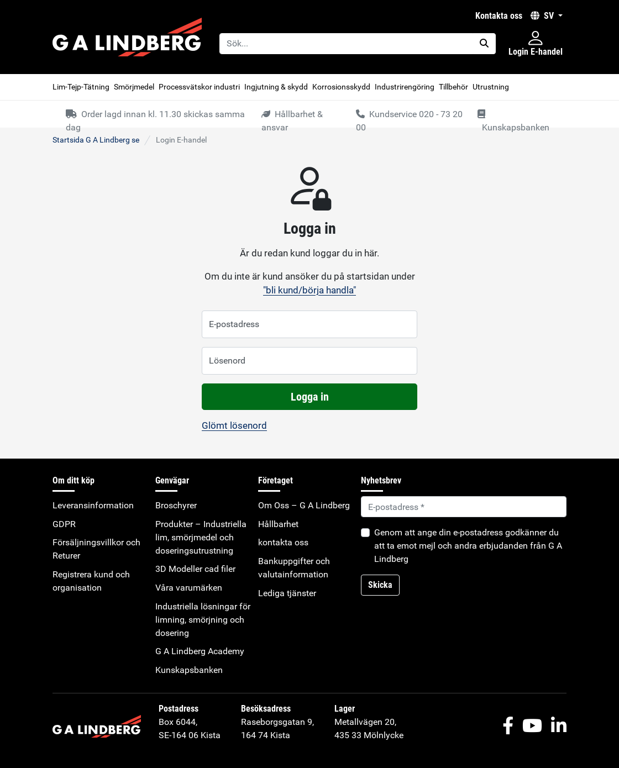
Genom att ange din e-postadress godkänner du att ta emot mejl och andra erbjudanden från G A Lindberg (468, 545)
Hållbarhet (278, 524)
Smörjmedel (134, 86)
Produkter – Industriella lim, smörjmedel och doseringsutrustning (200, 537)
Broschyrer (176, 505)
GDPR (64, 524)
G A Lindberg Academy (199, 651)
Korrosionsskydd (341, 86)
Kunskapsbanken (189, 670)
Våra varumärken (188, 587)
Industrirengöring (404, 86)
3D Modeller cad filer (195, 569)
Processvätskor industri (199, 86)
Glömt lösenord (234, 425)
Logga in (310, 396)
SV (543, 15)
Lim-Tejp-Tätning (81, 86)
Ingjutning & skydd (276, 86)
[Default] (463, 506)
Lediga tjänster (287, 593)
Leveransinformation (93, 505)
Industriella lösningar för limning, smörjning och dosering (202, 619)
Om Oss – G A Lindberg (304, 505)
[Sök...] (346, 43)
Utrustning (491, 86)
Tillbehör (453, 86)
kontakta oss (498, 15)
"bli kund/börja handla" (309, 290)
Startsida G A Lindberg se (96, 139)
